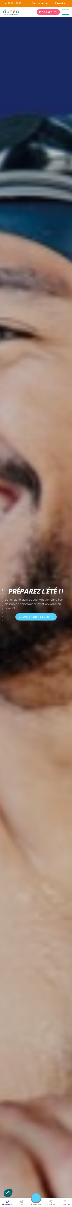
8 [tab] (3, 616)
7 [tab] (3, 612)
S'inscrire (60, 3)
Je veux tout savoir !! (36, 617)
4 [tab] (3, 601)
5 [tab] (3, 604)
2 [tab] (3, 593)
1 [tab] (3, 589)
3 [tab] (3, 597)
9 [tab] (3, 620)
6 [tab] (3, 608)
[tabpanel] (36, 603)
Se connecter (40, 3)
